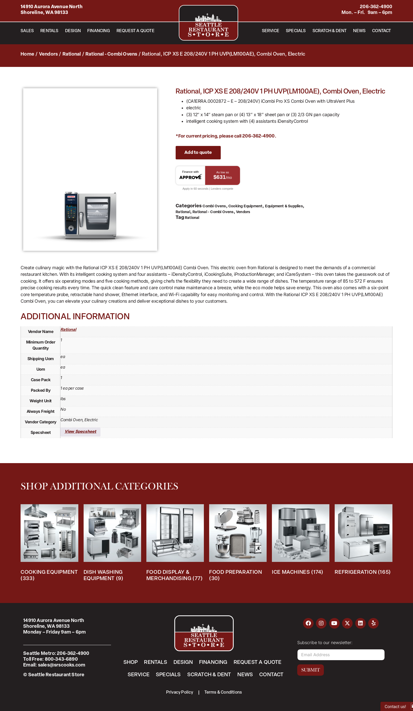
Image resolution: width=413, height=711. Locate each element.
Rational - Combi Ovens (111, 54)
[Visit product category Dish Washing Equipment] (112, 544)
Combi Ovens (214, 206)
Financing (98, 31)
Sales (27, 31)
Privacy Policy (179, 692)
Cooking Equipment (245, 206)
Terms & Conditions (223, 692)
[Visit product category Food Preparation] (238, 544)
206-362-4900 (376, 6)
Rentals (49, 31)
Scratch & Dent (330, 31)
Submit (310, 670)
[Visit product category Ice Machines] (300, 541)
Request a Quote (136, 31)
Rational (72, 54)
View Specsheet (81, 432)
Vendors (48, 54)
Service (270, 31)
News (359, 31)
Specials (296, 31)
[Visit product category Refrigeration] (363, 541)
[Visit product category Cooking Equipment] (49, 544)
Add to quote (198, 152)
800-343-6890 (61, 659)
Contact (381, 31)
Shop (130, 662)
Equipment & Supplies (284, 206)
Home (27, 54)
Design (73, 31)
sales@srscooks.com (61, 665)
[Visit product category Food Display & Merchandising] (175, 544)
